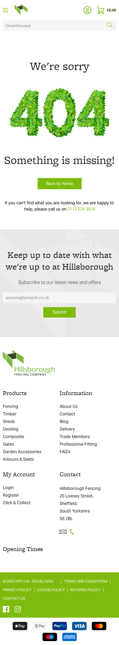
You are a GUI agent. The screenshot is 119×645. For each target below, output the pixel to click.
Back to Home (59, 183)
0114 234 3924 (81, 209)
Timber (10, 414)
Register (11, 495)
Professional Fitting (78, 444)
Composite (13, 436)
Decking (10, 429)
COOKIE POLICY (51, 589)
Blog (64, 421)
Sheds (9, 421)
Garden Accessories (22, 451)
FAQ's (65, 451)
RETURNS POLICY (85, 589)
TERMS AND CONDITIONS (86, 581)
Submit (59, 312)
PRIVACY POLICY (17, 589)
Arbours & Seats (18, 459)
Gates (8, 444)
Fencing (10, 406)
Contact (67, 414)
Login (8, 487)
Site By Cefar (42, 581)
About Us (69, 406)
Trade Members (75, 436)
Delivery (67, 429)
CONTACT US (14, 598)
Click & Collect (17, 502)
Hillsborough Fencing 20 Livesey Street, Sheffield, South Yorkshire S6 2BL (80, 503)
